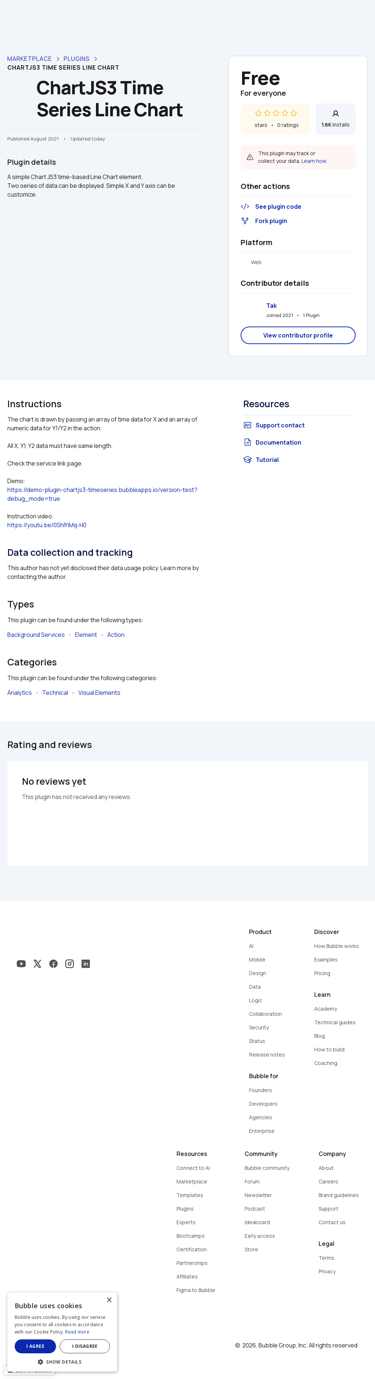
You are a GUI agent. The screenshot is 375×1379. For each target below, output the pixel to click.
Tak (271, 306)
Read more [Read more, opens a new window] (77, 1332)
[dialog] (62, 1332)
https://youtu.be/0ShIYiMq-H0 (46, 525)
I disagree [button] (85, 1346)
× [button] (109, 1300)
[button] (62, 1361)
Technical (55, 693)
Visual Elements (99, 693)
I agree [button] (35, 1346)
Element (86, 635)
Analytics (19, 693)
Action (116, 635)
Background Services (36, 635)
